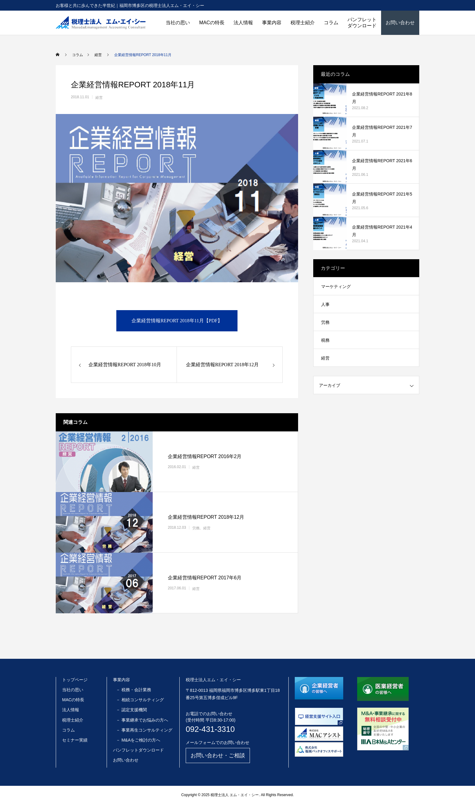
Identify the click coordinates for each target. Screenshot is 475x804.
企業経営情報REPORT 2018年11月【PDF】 (177, 320)
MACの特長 (211, 22)
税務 (325, 340)
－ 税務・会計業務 (133, 689)
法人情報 (243, 22)
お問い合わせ (400, 22)
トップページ (75, 679)
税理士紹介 (303, 22)
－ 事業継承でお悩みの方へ (142, 720)
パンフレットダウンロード (362, 22)
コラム (331, 22)
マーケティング (336, 286)
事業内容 (271, 22)
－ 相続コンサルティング (140, 699)
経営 (99, 97)
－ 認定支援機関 (131, 709)
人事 (325, 304)
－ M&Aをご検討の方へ (138, 740)
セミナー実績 (75, 740)
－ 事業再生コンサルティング (144, 730)
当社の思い (178, 22)
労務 (196, 528)
